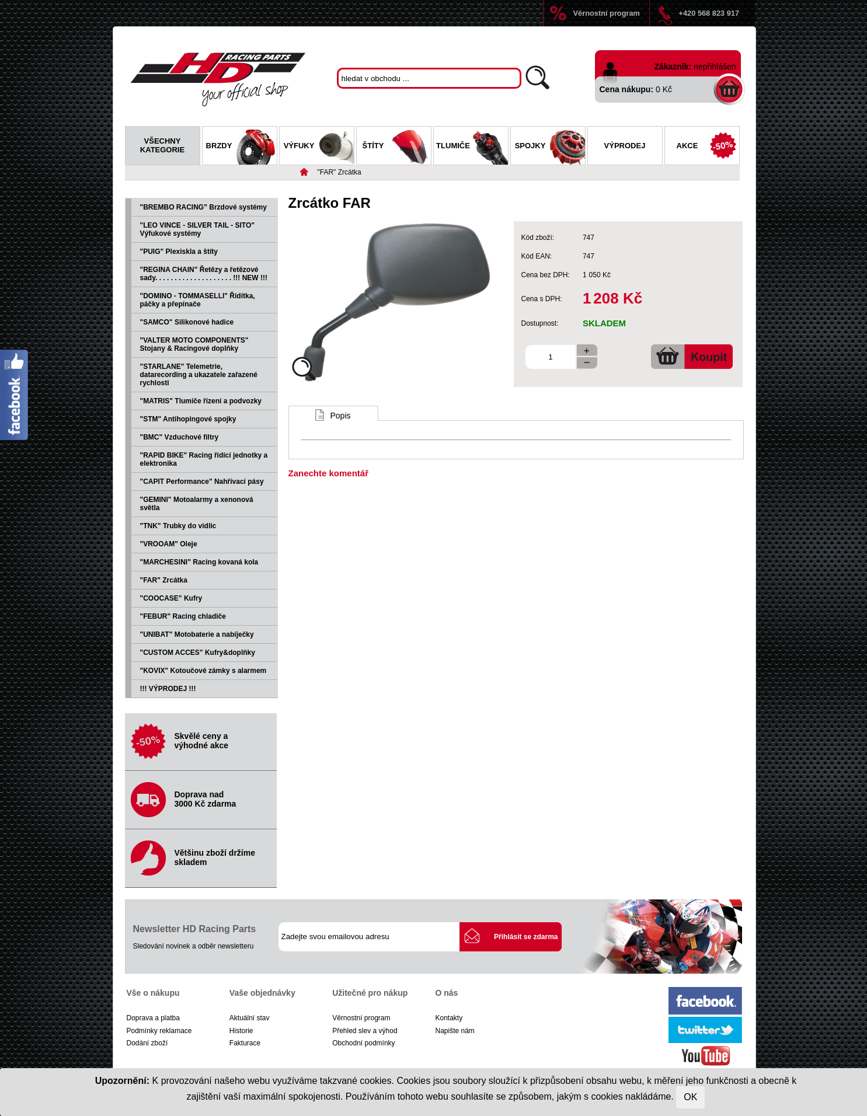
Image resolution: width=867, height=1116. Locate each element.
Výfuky (319, 147)
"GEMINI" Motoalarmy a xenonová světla (196, 504)
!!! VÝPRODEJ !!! (168, 689)
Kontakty (448, 1018)
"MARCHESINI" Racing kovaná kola (199, 562)
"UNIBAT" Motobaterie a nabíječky (197, 634)
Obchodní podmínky (363, 1043)
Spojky (550, 147)
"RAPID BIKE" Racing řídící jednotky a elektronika (204, 459)
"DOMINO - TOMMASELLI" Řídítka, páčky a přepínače (197, 300)
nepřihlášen (715, 66)
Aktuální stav (249, 1018)
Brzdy (241, 147)
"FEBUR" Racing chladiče (183, 616)
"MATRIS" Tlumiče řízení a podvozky (201, 401)
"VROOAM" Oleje (168, 544)
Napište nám (454, 1031)
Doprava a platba (153, 1018)
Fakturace (244, 1043)
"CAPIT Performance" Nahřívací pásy (202, 481)
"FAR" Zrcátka (339, 172)
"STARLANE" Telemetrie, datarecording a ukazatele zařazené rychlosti (198, 374)
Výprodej (625, 145)
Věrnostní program (606, 13)
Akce (708, 147)
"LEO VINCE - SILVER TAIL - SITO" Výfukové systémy (197, 229)
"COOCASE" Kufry (171, 598)
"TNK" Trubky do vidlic (178, 526)
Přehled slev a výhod (364, 1031)
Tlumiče (471, 147)
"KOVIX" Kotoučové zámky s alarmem (203, 671)
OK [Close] (690, 1097)
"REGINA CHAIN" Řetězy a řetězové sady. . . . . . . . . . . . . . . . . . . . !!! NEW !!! (203, 274)
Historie (241, 1031)
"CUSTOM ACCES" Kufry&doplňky (197, 652)
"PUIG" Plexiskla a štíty (179, 251)
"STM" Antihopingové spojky (188, 419)
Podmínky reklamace (159, 1031)
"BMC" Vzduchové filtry (179, 437)
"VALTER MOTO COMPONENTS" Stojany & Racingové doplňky (194, 344)
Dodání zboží (147, 1043)
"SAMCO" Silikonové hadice (187, 322)
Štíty (397, 147)
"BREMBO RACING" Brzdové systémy (203, 207)
